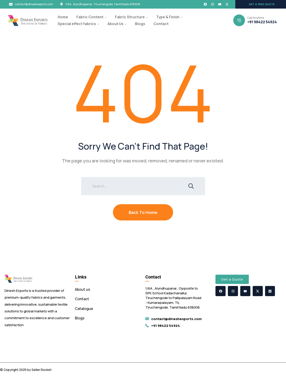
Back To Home (143, 212)
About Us (116, 23)
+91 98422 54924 (262, 21)
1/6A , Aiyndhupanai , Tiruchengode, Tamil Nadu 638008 (103, 4)
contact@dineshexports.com (34, 4)
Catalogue (84, 308)
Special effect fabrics (77, 23)
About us (82, 289)
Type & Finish (167, 16)
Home (63, 16)
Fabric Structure (130, 16)
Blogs (140, 23)
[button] (260, 4)
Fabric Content (89, 16)
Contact (161, 23)
